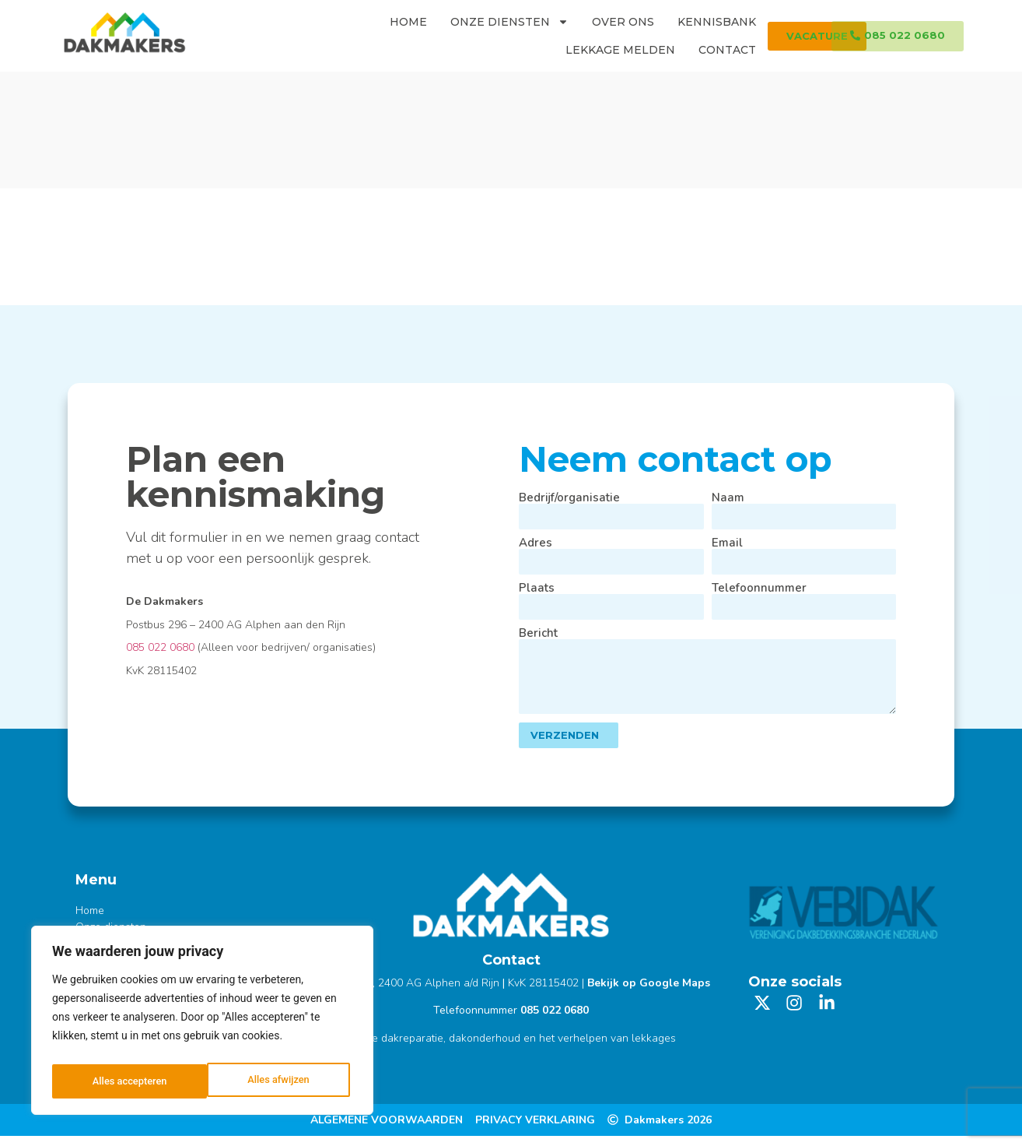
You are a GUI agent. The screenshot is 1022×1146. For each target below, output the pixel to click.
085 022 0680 (160, 647)
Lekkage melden (620, 50)
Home (408, 22)
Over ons (623, 22)
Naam (728, 498)
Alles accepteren (275, 1081)
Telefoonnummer (759, 588)
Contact (727, 50)
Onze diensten (509, 22)
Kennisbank (716, 22)
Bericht (538, 634)
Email (727, 543)
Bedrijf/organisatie (569, 498)
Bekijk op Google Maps (648, 993)
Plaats (537, 588)
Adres (535, 543)
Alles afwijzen (122, 1081)
